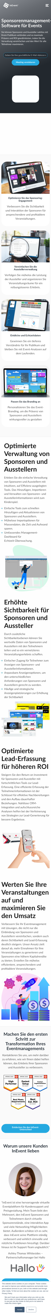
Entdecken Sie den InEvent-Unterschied (25, 1128)
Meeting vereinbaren (25, 62)
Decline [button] (31, 1310)
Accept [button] (19, 1310)
